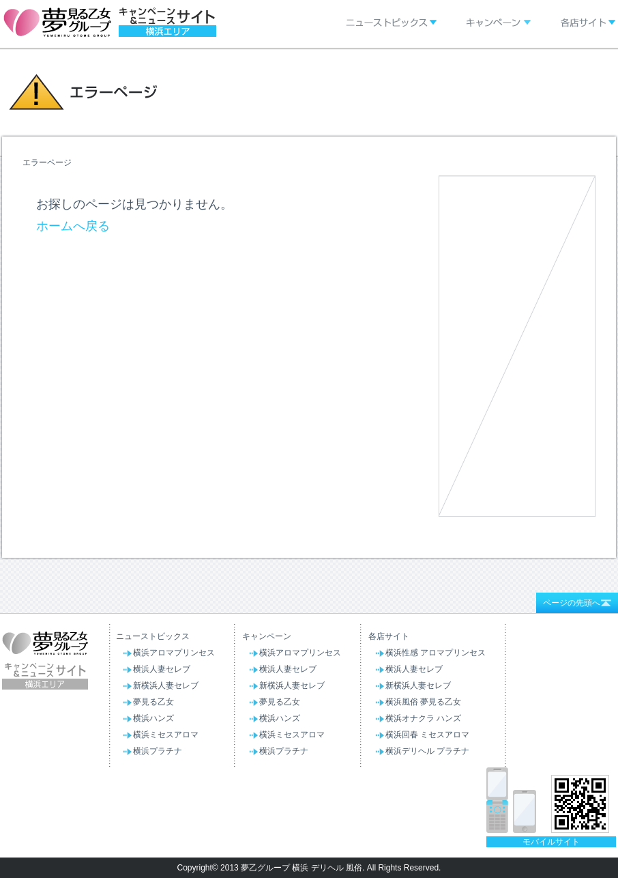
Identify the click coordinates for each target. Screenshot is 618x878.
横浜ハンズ (153, 718)
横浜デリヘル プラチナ (427, 751)
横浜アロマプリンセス (174, 652)
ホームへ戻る (73, 226)
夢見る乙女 (153, 702)
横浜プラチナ (157, 751)
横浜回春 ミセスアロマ (427, 734)
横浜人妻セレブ (161, 669)
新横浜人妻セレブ (165, 685)
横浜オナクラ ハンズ (423, 718)
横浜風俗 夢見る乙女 (423, 702)
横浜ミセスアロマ (165, 734)
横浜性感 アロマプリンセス (435, 652)
